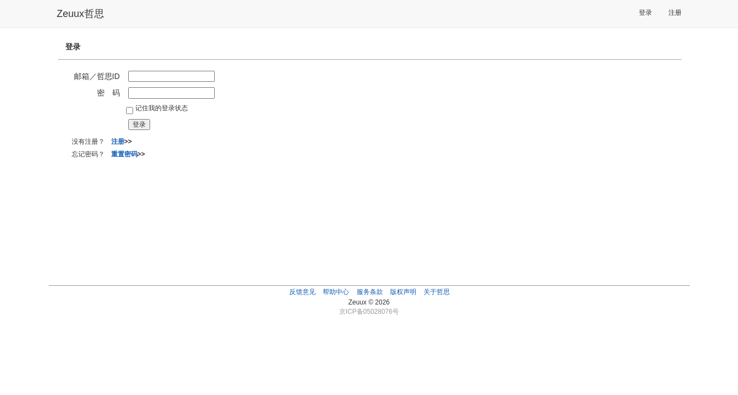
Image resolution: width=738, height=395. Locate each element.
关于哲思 (437, 292)
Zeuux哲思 (80, 13)
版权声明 (403, 292)
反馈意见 (302, 292)
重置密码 (124, 154)
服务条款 (370, 292)
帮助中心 (336, 292)
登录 (645, 12)
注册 (675, 12)
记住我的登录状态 (161, 108)
